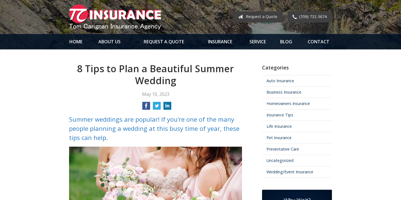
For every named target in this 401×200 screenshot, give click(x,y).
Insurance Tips (279, 115)
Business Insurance (283, 92)
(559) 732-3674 (308, 17)
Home (75, 42)
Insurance (220, 42)
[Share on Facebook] (146, 107)
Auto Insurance (280, 80)
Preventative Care (282, 149)
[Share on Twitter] (157, 107)
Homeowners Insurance (288, 103)
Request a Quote (256, 17)
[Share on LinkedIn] (167, 107)
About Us (109, 42)
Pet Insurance (279, 137)
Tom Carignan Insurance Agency (115, 16)
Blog (286, 42)
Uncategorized (280, 160)
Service (258, 42)
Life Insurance (279, 126)
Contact (318, 42)
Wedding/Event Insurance (289, 171)
